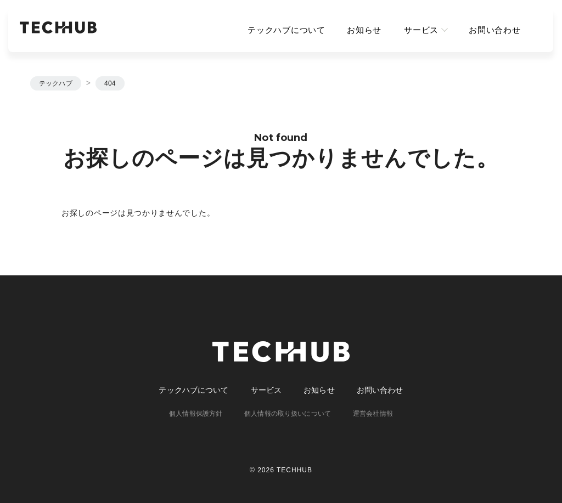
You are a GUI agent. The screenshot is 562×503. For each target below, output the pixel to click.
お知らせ (364, 30)
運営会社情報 (373, 413)
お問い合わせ (495, 30)
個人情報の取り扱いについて (287, 413)
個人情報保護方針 (195, 413)
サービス (421, 30)
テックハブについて (286, 30)
